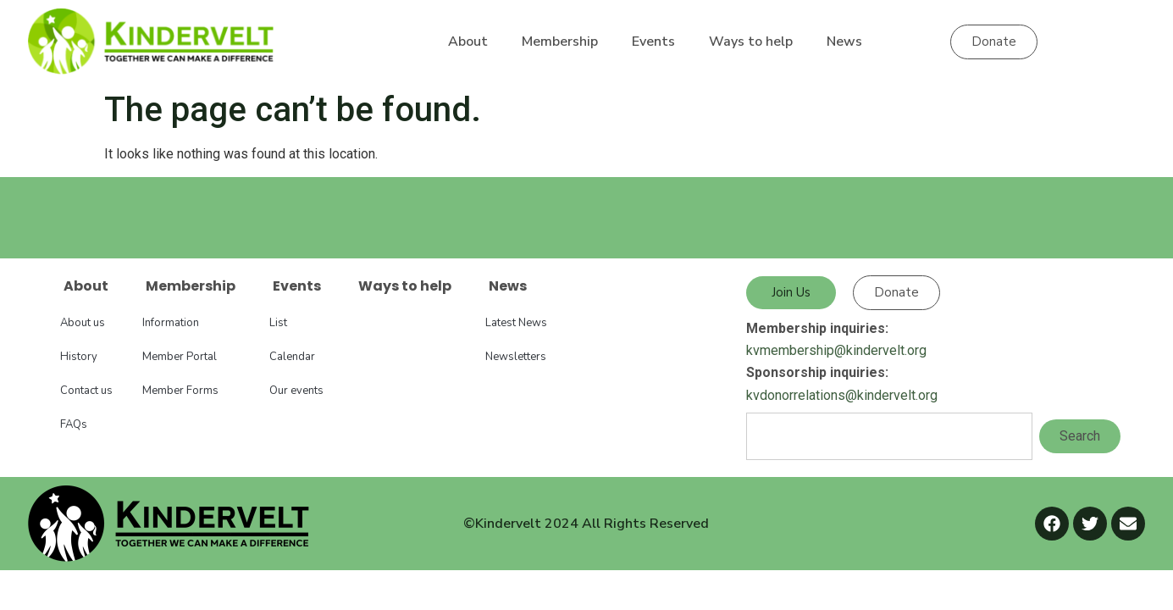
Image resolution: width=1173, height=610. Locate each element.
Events (653, 41)
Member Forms (180, 390)
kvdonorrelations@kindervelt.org (842, 395)
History (78, 356)
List (278, 322)
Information (170, 322)
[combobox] (889, 436)
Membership (560, 41)
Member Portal (179, 356)
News (844, 41)
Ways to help (751, 41)
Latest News (516, 322)
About (468, 41)
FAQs (73, 424)
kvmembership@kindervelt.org (836, 350)
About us (82, 322)
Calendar (292, 356)
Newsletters (515, 356)
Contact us (86, 390)
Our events (296, 390)
